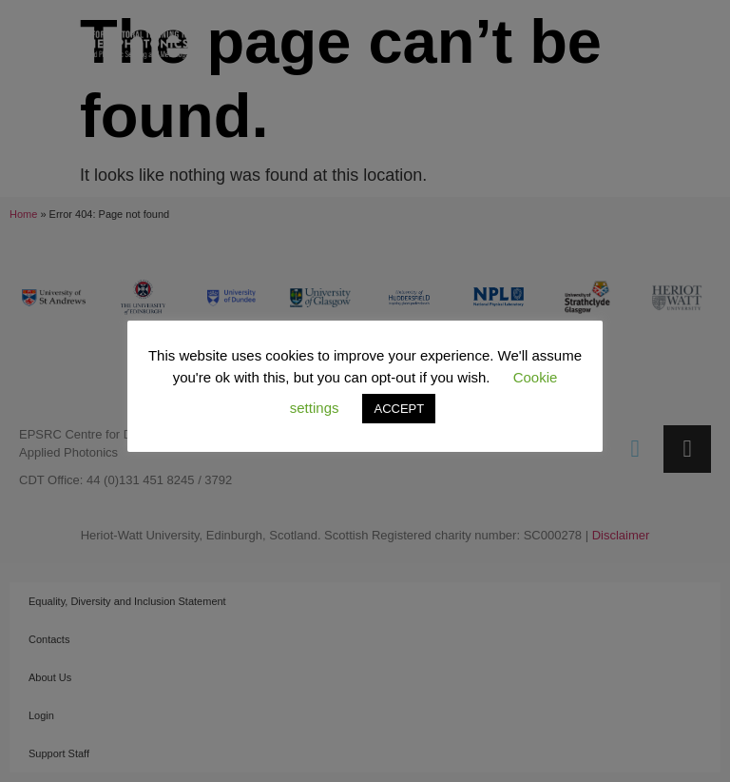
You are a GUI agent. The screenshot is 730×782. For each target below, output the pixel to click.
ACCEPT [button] (399, 408)
